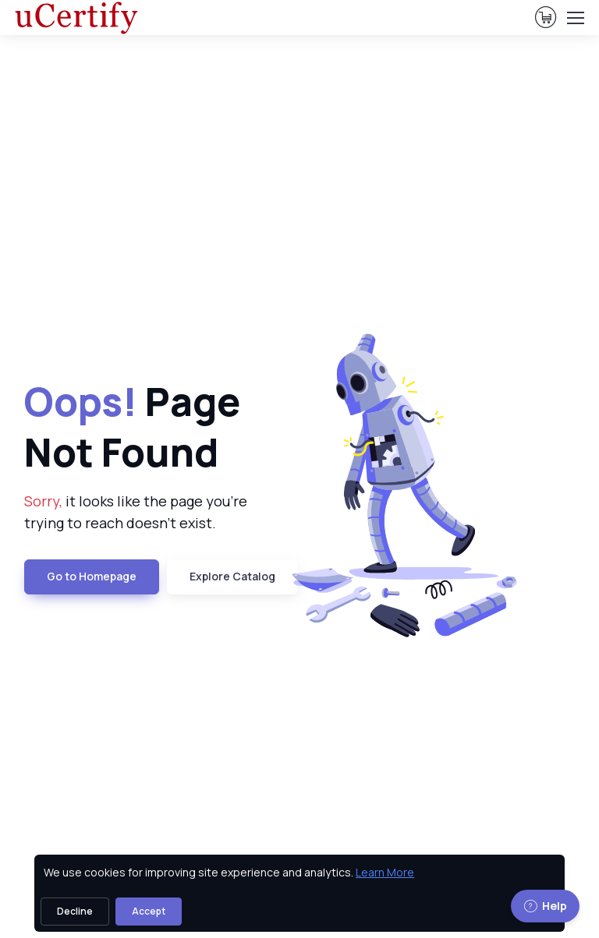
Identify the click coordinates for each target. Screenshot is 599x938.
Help (545, 905)
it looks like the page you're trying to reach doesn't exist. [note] (135, 512)
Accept (148, 911)
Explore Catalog (232, 576)
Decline (75, 911)
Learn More (385, 872)
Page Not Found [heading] (132, 426)
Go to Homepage (91, 576)
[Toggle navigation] (575, 18)
